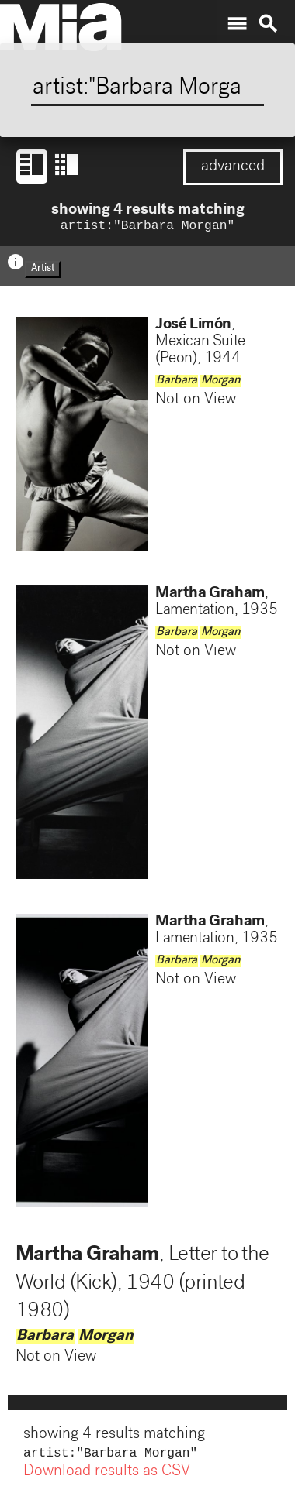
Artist (42, 271)
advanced (233, 167)
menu (236, 24)
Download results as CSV (106, 1475)
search (267, 24)
